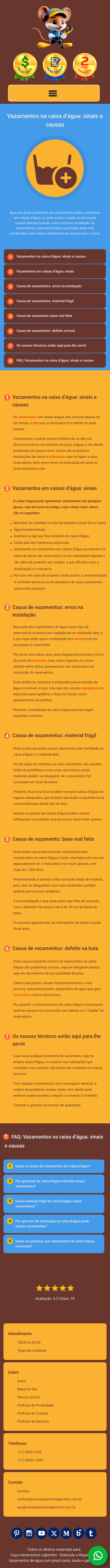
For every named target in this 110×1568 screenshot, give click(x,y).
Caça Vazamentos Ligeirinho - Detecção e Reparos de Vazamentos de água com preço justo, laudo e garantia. (54, 1558)
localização (23, 569)
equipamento (92, 688)
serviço (79, 639)
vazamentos (27, 417)
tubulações (57, 457)
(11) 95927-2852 (31, 1460)
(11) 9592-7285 (30, 1452)
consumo (39, 660)
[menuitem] (54, 256)
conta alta (21, 995)
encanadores (60, 582)
